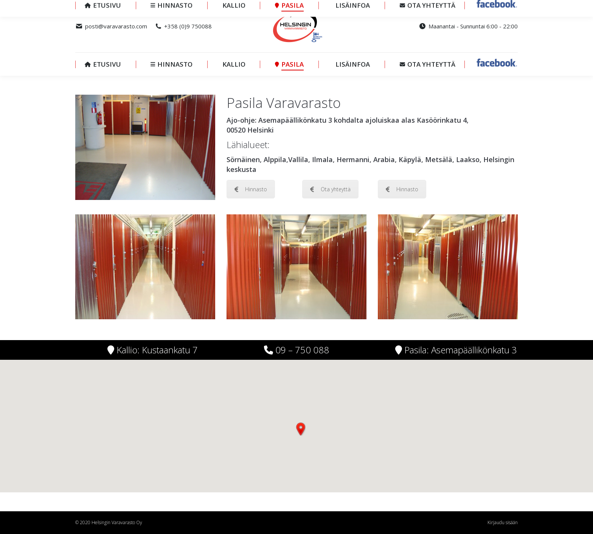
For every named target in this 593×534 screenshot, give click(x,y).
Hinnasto (250, 189)
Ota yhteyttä (330, 189)
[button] (301, 429)
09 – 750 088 (301, 350)
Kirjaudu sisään (502, 522)
